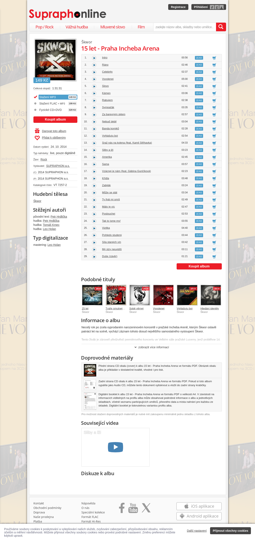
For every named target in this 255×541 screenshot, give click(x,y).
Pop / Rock (44, 27)
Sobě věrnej (136, 308)
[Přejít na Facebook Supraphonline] (122, 509)
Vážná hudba (77, 27)
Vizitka (106, 227)
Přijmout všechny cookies (230, 530)
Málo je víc (108, 206)
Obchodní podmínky (47, 508)
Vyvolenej (108, 78)
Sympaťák (108, 107)
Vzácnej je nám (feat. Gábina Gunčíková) (126, 171)
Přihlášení (201, 7)
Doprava (39, 512)
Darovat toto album (50, 131)
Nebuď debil (109, 121)
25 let (85, 308)
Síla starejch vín (111, 242)
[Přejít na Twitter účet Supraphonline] (146, 509)
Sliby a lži (107, 149)
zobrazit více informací (151, 347)
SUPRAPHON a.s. (58, 165)
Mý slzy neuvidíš (112, 249)
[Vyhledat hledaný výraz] (221, 27)
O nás (85, 508)
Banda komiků (110, 128)
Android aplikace (199, 516)
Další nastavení (197, 530)
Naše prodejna (43, 517)
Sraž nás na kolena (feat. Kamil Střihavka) (127, 142)
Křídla (105, 178)
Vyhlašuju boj (110, 135)
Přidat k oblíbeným (50, 138)
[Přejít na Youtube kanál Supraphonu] (133, 509)
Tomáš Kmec (51, 224)
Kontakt (38, 503)
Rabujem (107, 100)
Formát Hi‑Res (91, 521)
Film (141, 27)
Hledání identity (209, 308)
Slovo (105, 85)
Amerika (107, 156)
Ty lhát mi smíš (111, 199)
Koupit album (55, 119)
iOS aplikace (199, 506)
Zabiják (106, 185)
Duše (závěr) (109, 256)
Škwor (37, 201)
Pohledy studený (112, 235)
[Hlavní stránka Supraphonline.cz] (68, 14)
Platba (37, 521)
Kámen (106, 93)
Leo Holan (49, 229)
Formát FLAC (89, 517)
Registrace (178, 7)
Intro (104, 57)
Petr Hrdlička (59, 216)
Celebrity (107, 71)
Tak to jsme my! (111, 220)
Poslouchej (108, 213)
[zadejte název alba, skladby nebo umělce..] (184, 27)
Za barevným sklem (113, 114)
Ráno (105, 64)
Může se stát (109, 192)
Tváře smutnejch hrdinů (120, 308)
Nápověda (88, 503)
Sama (105, 164)
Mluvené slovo (112, 27)
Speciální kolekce (93, 512)
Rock (43, 159)
